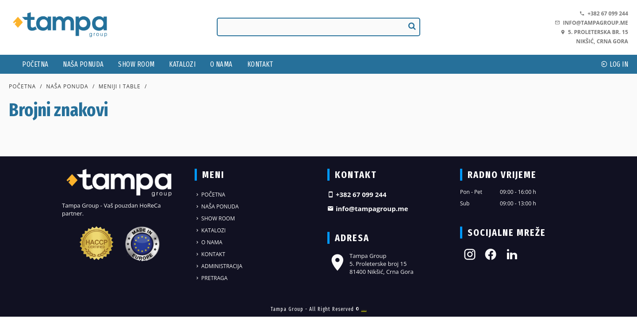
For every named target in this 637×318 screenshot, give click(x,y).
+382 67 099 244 (603, 13)
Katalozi (182, 64)
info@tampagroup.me (591, 22)
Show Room (136, 64)
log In (614, 64)
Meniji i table (120, 86)
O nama (221, 64)
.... (364, 309)
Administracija (218, 266)
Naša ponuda (83, 64)
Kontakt (260, 64)
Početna (35, 64)
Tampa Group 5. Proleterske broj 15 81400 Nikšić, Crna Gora (370, 264)
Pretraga (211, 278)
